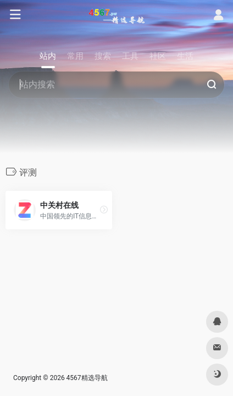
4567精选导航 (87, 378)
